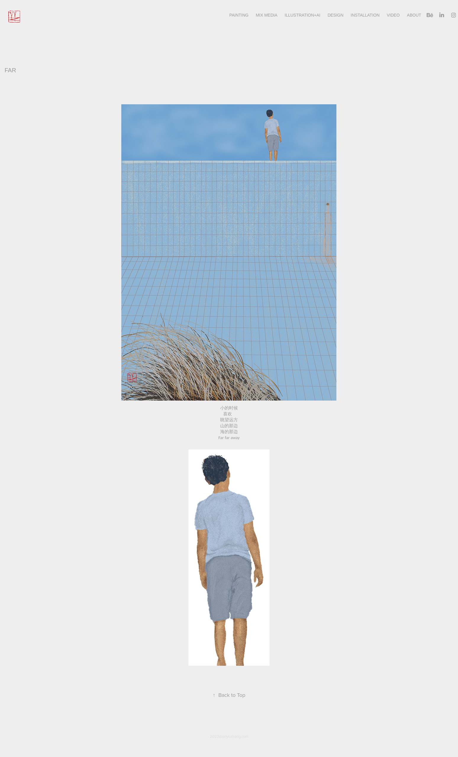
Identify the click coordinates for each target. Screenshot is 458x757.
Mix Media (266, 15)
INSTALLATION (365, 15)
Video (393, 15)
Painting (239, 15)
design (336, 15)
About (414, 15)
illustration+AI (302, 15)
